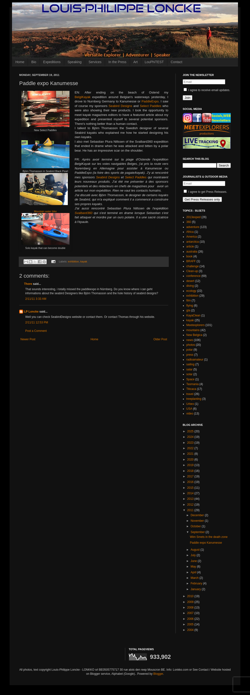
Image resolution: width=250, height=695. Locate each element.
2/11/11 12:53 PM (36, 322)
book (189, 256)
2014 (190, 493)
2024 (190, 437)
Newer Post (27, 339)
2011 (190, 510)
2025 (190, 431)
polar (189, 349)
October (196, 526)
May (194, 566)
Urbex (190, 404)
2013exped (193, 217)
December (198, 515)
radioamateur (194, 359)
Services (94, 62)
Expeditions (52, 62)
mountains (193, 330)
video (189, 413)
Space (190, 379)
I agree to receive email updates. (207, 90)
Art (135, 62)
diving (190, 285)
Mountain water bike (45, 211)
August (195, 549)
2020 (190, 459)
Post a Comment (36, 331)
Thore (28, 284)
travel (189, 394)
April (194, 572)
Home (19, 62)
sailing (190, 364)
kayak (83, 261)
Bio (33, 62)
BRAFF (191, 261)
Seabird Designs (120, 106)
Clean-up (192, 271)
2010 (190, 596)
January (196, 589)
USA (189, 408)
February (197, 583)
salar (189, 369)
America (191, 236)
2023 (190, 442)
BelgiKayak (82, 97)
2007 (190, 613)
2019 (190, 465)
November (198, 520)
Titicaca (191, 389)
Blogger (158, 673)
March (195, 578)
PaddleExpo (150, 101)
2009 (190, 602)
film (188, 300)
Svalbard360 (83, 213)
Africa (190, 232)
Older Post (160, 339)
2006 (190, 619)
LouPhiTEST (154, 62)
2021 (190, 453)
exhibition (73, 261)
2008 (190, 607)
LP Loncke (31, 311)
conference (193, 276)
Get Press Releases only (202, 199)
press (189, 354)
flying (189, 305)
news (189, 340)
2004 (190, 630)
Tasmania (192, 384)
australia (191, 251)
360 (188, 222)
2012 (190, 504)
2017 (190, 476)
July (194, 555)
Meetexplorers (195, 325)
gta (188, 310)
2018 (190, 471)
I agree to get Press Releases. (205, 192)
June (194, 561)
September (198, 532)
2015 (190, 487)
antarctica (192, 241)
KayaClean (193, 315)
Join (187, 98)
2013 (190, 499)
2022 (190, 448)
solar (189, 374)
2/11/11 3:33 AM (35, 299)
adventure (192, 227)
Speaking (74, 62)
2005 (190, 624)
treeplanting (193, 399)
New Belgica (194, 335)
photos (190, 345)
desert (190, 281)
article (190, 246)
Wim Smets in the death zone (209, 537)
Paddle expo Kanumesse (206, 542)
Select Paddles (150, 106)
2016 (190, 482)
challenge (192, 266)
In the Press (117, 62)
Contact (176, 62)
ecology (191, 291)
